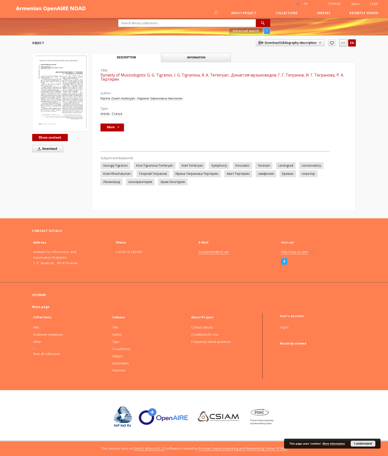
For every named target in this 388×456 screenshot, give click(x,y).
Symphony (219, 165)
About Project (243, 13)
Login (374, 3)
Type (116, 342)
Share (355, 4)
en (352, 43)
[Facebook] (284, 261)
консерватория (140, 182)
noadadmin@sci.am (213, 252)
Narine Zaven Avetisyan (117, 98)
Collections (287, 13)
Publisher (119, 370)
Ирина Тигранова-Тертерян (196, 174)
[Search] (263, 23)
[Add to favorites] (331, 43)
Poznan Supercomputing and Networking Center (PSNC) (243, 448)
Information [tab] (196, 57)
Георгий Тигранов (153, 174)
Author (117, 334)
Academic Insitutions (48, 334)
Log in (284, 327)
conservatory (311, 165)
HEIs (36, 327)
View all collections (46, 354)
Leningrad (285, 165)
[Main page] (215, 12)
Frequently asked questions (211, 342)
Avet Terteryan (192, 165)
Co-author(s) (121, 349)
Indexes (323, 13)
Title (115, 327)
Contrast (334, 3)
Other (37, 342)
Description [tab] (126, 57)
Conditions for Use (204, 334)
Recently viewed (363, 13)
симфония (266, 174)
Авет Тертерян (238, 174)
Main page (41, 307)
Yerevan (264, 165)
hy (306, 3)
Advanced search (246, 31)
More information (334, 443)
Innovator (242, 165)
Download (46, 148)
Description (120, 363)
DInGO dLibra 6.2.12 (149, 448)
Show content (50, 137)
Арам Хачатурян (173, 182)
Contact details (202, 327)
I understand (363, 443)
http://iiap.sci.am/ (294, 252)
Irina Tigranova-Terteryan (154, 165)
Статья (117, 114)
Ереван (287, 174)
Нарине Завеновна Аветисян (160, 98)
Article (105, 114)
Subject (117, 356)
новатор (308, 174)
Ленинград (111, 182)
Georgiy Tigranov (115, 165)
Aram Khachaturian (117, 174)
